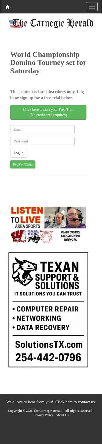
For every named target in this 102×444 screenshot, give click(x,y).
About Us (62, 415)
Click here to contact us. (75, 401)
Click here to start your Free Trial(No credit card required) (48, 112)
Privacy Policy (43, 415)
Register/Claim (23, 164)
